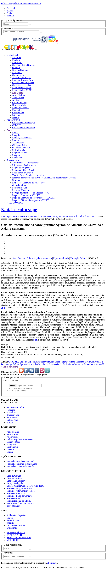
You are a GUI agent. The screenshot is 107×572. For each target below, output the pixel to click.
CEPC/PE (16, 125)
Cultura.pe (5, 216)
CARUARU (13, 362)
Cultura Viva (18, 75)
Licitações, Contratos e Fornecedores (28, 183)
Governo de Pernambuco (23, 82)
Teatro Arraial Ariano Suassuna (21, 504)
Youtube (10, 15)
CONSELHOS (13, 120)
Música (15, 117)
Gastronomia (18, 112)
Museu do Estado (14, 499)
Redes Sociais (18, 150)
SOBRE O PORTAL (16, 536)
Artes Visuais (18, 97)
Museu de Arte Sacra (16, 494)
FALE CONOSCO (15, 203)
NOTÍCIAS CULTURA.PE (19, 538)
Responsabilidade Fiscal (23, 170)
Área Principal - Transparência (26, 163)
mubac (51, 362)
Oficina (58, 362)
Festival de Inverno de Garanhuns (22, 464)
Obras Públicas (19, 185)
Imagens (16, 155)
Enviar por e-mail (11, 380)
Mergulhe (16, 135)
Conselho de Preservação (23, 122)
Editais (15, 132)
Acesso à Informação (21, 77)
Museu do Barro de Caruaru (19, 496)
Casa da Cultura (14, 476)
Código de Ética (19, 145)
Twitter (10, 10)
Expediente (17, 157)
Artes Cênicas (18, 95)
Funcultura (17, 62)
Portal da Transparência (22, 80)
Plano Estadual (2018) (22, 87)
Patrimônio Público (21, 188)
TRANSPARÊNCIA (16, 533)
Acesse (10, 130)
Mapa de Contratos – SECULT (26, 195)
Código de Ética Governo (23, 65)
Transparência (13, 160)
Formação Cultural (77, 216)
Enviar (12, 385)
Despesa (16, 180)
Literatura (16, 115)
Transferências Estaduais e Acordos (28, 175)
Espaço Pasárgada (15, 484)
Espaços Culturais (20, 70)
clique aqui (52, 564)
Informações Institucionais (24, 165)
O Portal (16, 67)
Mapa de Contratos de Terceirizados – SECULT (33, 198)
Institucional (12, 55)
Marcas (15, 140)
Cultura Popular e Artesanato (19, 440)
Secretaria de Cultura (16, 408)
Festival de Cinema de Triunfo (20, 467)
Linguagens (17, 92)
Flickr (9, 13)
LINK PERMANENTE (11, 374)
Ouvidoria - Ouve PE (21, 147)
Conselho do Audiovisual (23, 127)
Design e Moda (19, 105)
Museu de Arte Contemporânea (21, 491)
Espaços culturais (60, 216)
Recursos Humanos (21, 190)
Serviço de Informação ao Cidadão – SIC (30, 193)
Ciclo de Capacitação (29, 362)
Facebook (11, 8)
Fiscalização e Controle (22, 173)
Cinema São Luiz (14, 479)
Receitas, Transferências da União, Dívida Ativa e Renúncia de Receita (44, 178)
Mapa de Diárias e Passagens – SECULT (30, 200)
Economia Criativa (20, 107)
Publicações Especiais (22, 137)
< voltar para (9, 367)
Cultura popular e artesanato (39, 216)
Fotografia (17, 110)
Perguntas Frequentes (21, 168)
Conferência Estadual (21, 85)
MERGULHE (13, 541)
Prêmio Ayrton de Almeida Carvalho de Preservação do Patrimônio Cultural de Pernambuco (54, 364)
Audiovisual (17, 100)
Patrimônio (17, 72)
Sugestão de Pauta (20, 152)
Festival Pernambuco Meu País (20, 462)
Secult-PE (16, 57)
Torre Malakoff (13, 507)
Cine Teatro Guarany (16, 481)
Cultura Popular (19, 102)
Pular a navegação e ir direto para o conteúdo (21, 3)
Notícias (90, 216)
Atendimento (18, 142)
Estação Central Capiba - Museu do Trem (25, 486)
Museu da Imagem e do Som (19, 489)
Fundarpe (16, 60)
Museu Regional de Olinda (19, 501)
